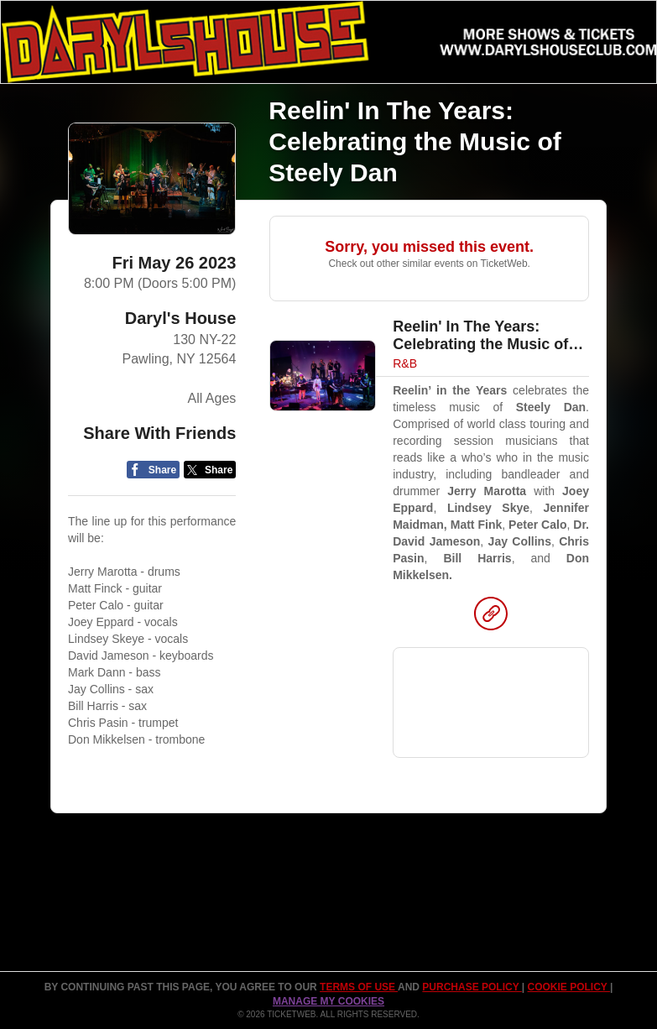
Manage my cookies (328, 1001)
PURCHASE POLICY (471, 987)
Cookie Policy (569, 987)
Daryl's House (181, 318)
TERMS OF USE (359, 987)
